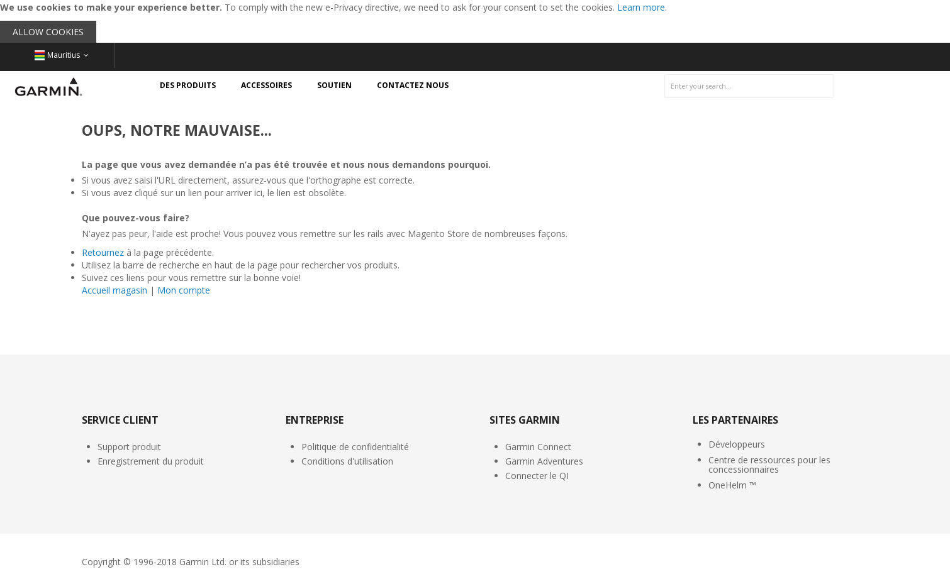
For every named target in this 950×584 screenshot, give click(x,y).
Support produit (129, 447)
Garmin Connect (538, 447)
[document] (475, 21)
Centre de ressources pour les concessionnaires (769, 464)
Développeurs (736, 444)
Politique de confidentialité (355, 447)
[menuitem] (187, 85)
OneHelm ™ (732, 485)
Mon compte (183, 290)
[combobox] (749, 86)
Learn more (641, 7)
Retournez (103, 252)
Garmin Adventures (544, 461)
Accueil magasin (114, 290)
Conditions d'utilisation (347, 461)
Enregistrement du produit (151, 461)
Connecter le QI (537, 476)
